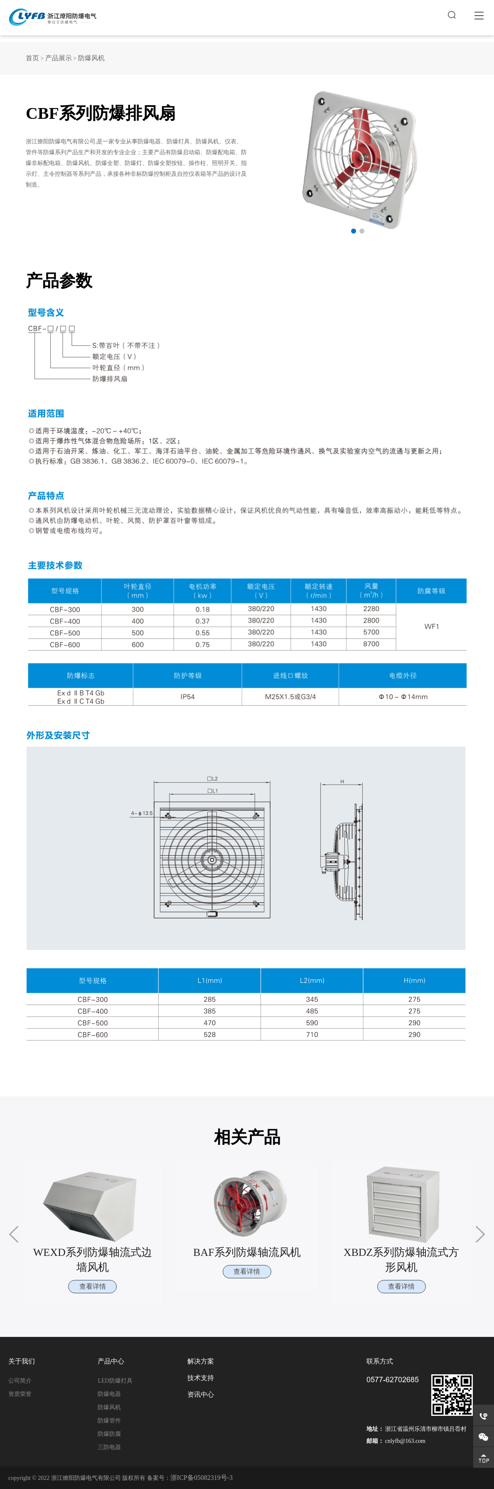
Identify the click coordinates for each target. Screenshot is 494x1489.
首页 (32, 58)
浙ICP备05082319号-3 (201, 1477)
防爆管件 (109, 1420)
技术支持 (200, 1377)
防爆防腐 (109, 1433)
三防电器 (109, 1447)
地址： (375, 1428)
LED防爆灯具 (115, 1380)
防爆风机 (91, 58)
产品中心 (111, 1361)
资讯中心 (200, 1394)
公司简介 (20, 1380)
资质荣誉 (20, 1394)
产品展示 (58, 58)
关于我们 (21, 1361)
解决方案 (200, 1361)
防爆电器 (109, 1394)
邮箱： (375, 1440)
